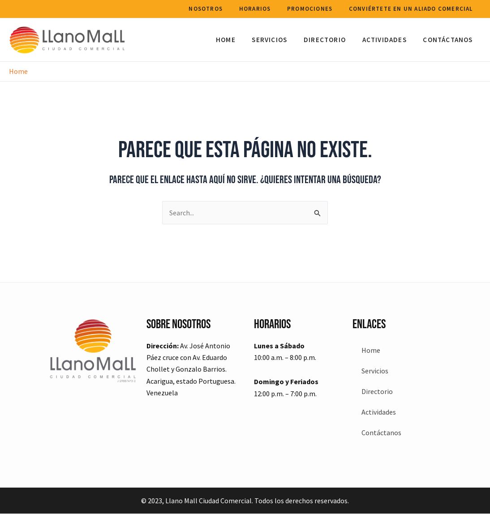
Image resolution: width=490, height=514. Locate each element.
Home (239, 39)
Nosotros (216, 9)
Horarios (262, 9)
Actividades (389, 39)
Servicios (280, 39)
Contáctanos (449, 39)
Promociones (314, 9)
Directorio (332, 39)
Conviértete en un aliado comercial (412, 9)
